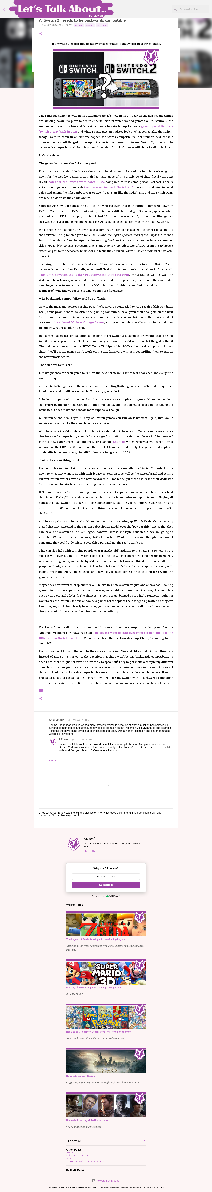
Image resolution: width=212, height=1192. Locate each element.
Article (78, 25)
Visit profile (89, 851)
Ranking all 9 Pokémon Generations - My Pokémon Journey (98, 1031)
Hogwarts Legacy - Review (80, 1076)
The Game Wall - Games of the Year (86, 1161)
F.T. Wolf (64, 739)
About (69, 1158)
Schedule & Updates (77, 1155)
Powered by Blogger (106, 1180)
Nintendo (102, 25)
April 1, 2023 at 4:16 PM (82, 739)
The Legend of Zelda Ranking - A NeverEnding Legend (96, 939)
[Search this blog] (192, 9)
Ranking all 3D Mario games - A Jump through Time (94, 987)
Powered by (106, 896)
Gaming (89, 25)
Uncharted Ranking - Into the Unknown (87, 1120)
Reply (52, 760)
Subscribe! (106, 884)
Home (69, 1152)
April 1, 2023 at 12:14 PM (77, 720)
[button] (41, 33)
